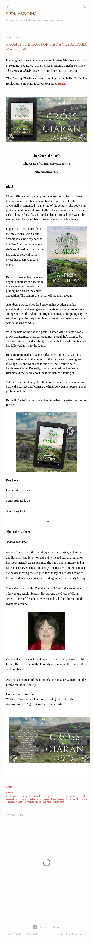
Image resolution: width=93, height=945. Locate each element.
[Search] (84, 6)
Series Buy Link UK (18, 511)
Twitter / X (24, 699)
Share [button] (9, 786)
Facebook (40, 699)
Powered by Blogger (46, 927)
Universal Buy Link (18, 490)
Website (11, 699)
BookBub (40, 704)
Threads (68, 699)
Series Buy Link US (18, 500)
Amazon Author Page (19, 704)
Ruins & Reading (21, 13)
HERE (62, 83)
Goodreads (55, 704)
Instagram (54, 699)
